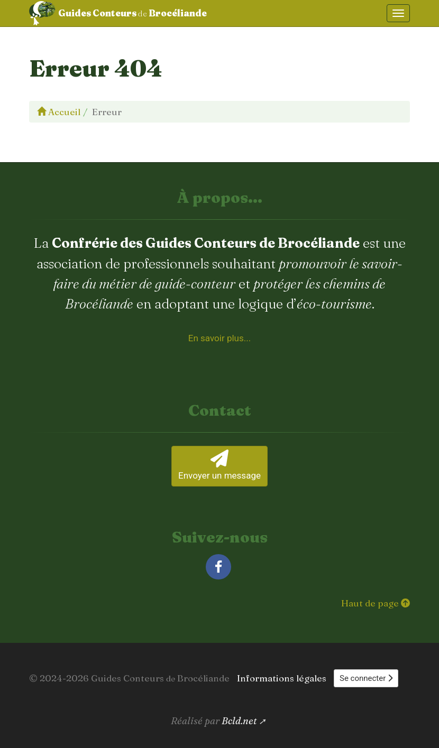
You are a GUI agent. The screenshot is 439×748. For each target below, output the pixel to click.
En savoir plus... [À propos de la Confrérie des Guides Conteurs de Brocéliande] (219, 338)
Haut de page (375, 603)
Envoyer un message (219, 465)
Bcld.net (239, 721)
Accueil (58, 111)
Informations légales (281, 678)
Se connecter (366, 678)
